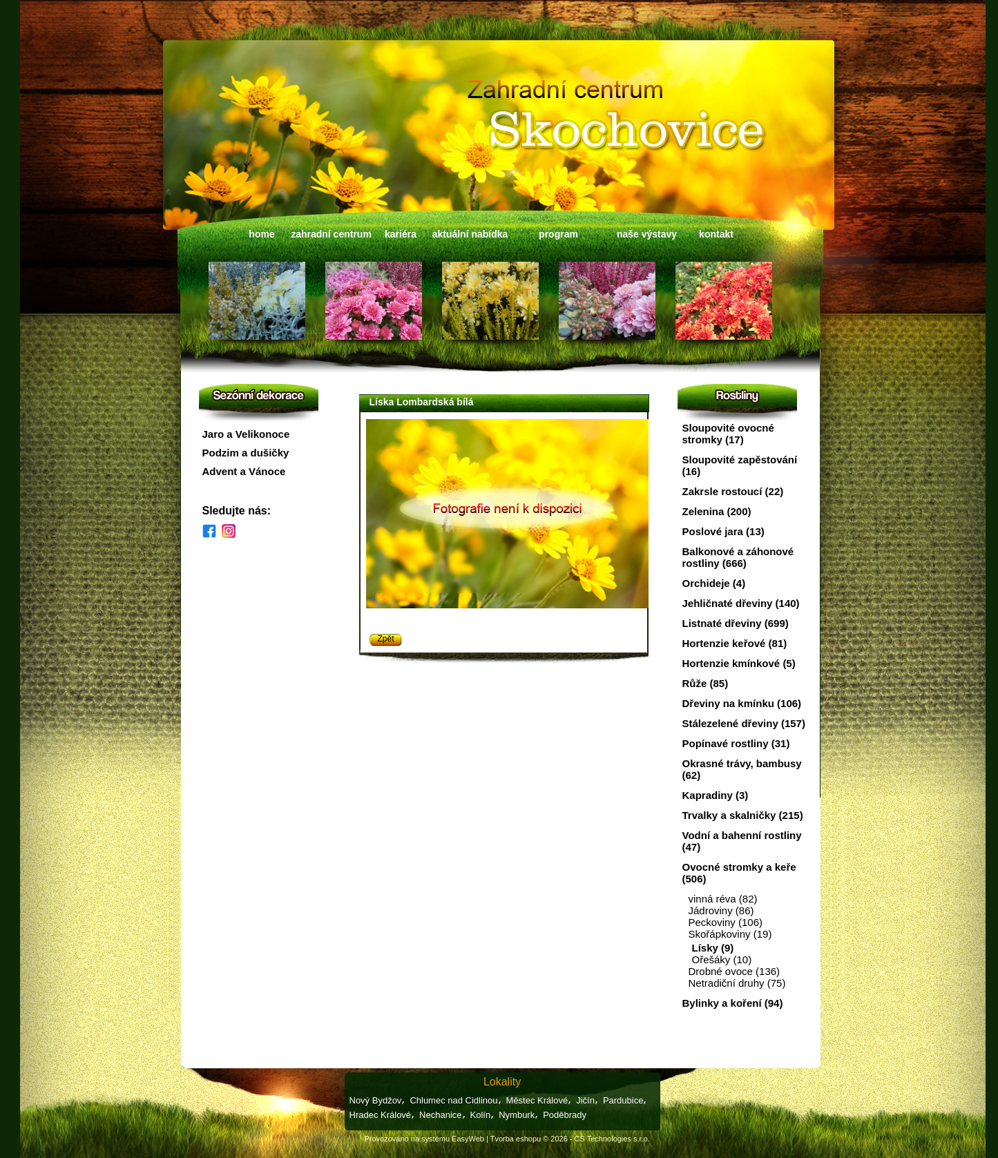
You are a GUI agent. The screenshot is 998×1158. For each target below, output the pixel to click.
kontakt (716, 234)
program (558, 234)
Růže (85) (705, 683)
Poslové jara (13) (723, 531)
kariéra (400, 234)
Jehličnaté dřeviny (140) (741, 603)
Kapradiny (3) (715, 795)
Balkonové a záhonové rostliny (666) (738, 557)
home (261, 234)
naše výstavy (647, 234)
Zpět (386, 639)
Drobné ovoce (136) (734, 971)
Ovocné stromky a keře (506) (739, 873)
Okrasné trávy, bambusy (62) (742, 769)
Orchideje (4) (714, 583)
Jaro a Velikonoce (246, 434)
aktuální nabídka (470, 234)
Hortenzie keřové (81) (734, 643)
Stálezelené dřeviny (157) (743, 723)
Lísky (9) (713, 948)
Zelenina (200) (716, 511)
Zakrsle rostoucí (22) (733, 491)
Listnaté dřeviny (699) (735, 623)
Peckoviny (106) (726, 922)
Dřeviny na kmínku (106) (742, 703)
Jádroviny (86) (721, 910)
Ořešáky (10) (722, 959)
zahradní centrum (331, 234)
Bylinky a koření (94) (732, 1003)
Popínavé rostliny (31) (736, 743)
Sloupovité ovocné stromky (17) (728, 433)
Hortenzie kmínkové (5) (739, 663)
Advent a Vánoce (244, 471)
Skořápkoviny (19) (730, 934)
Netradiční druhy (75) (737, 983)
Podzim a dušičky (245, 453)
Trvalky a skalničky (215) (742, 815)
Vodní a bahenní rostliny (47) (742, 841)
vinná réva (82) (723, 899)
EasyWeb (468, 1139)
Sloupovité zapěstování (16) (740, 465)
